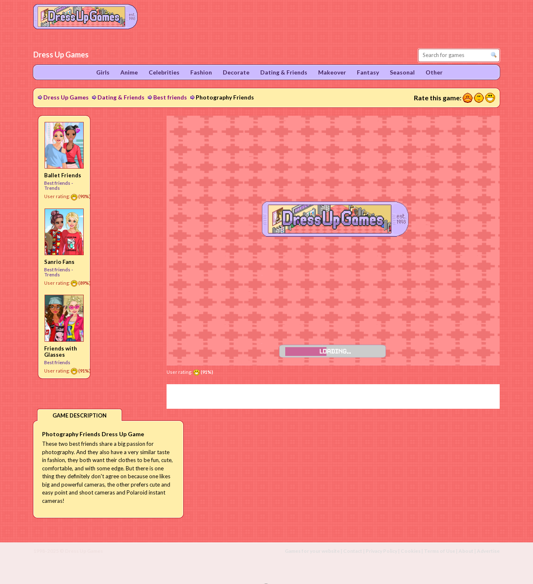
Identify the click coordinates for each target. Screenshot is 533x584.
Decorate (236, 72)
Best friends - (58, 183)
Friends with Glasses (60, 351)
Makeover (332, 72)
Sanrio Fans (59, 261)
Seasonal (402, 72)
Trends (52, 188)
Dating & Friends (120, 97)
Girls (103, 72)
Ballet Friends (62, 175)
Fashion (201, 72)
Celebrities (164, 72)
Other (434, 72)
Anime (129, 72)
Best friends (170, 97)
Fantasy (368, 72)
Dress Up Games (66, 97)
